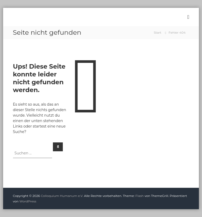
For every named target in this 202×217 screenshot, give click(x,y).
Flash (139, 196)
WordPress (27, 201)
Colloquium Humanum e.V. (62, 196)
